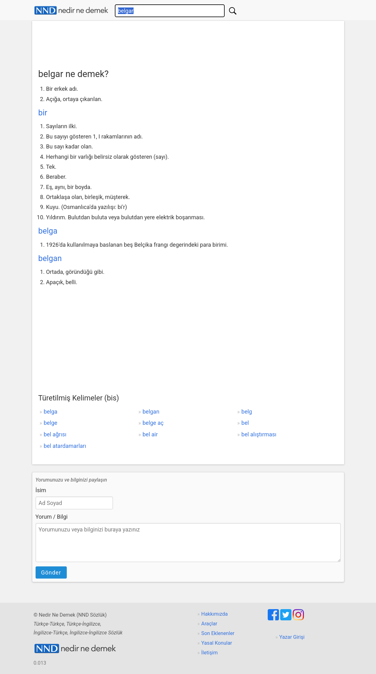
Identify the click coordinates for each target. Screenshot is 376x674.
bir (42, 112)
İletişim (209, 653)
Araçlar (209, 624)
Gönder (51, 572)
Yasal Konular (216, 643)
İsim (41, 490)
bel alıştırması (259, 434)
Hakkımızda (214, 614)
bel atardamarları (65, 446)
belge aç (153, 422)
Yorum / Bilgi (52, 516)
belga (47, 230)
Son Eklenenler (217, 633)
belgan (50, 258)
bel (245, 422)
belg (247, 411)
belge (50, 422)
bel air (150, 434)
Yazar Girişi (292, 637)
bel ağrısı (55, 434)
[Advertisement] (188, 42)
